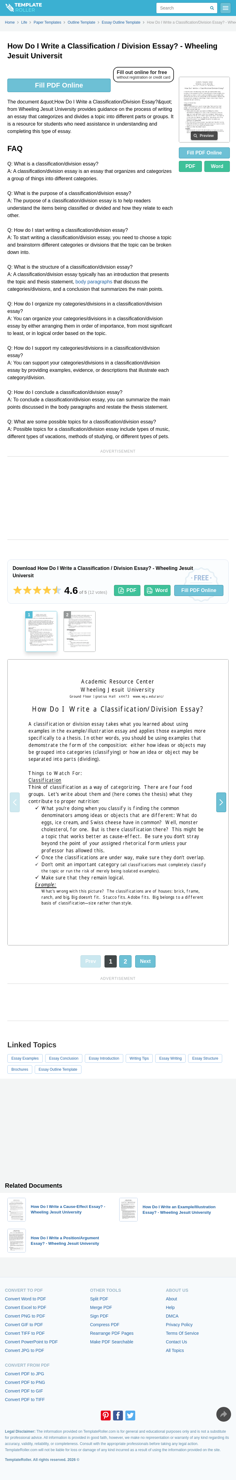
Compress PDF (105, 1324)
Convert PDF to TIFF (25, 1399)
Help (170, 1307)
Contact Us (176, 1341)
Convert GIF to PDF (24, 1324)
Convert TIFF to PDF (25, 1333)
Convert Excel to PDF (25, 1307)
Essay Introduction (104, 1058)
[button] (221, 802)
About (171, 1298)
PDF (190, 166)
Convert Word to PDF (25, 1298)
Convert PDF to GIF (24, 1390)
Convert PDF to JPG (24, 1373)
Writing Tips (139, 1058)
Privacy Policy (179, 1324)
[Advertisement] (118, 498)
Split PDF (99, 1298)
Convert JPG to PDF (24, 1350)
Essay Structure (205, 1058)
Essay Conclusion (63, 1058)
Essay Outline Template (58, 1069)
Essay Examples (25, 1058)
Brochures (19, 1069)
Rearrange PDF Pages (112, 1333)
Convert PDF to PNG (25, 1382)
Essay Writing (170, 1058)
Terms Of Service (182, 1333)
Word (217, 166)
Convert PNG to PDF (25, 1316)
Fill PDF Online (59, 85)
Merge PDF (101, 1307)
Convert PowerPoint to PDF (31, 1341)
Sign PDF (99, 1316)
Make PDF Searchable (111, 1341)
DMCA (172, 1316)
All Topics (175, 1350)
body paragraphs (93, 281)
